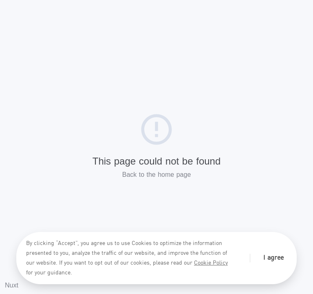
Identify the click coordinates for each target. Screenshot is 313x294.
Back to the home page (156, 174)
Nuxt (11, 285)
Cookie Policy (211, 263)
